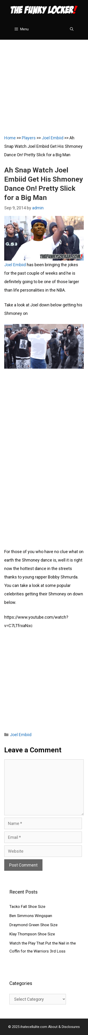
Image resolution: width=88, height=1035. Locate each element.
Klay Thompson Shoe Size (32, 934)
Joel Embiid (52, 137)
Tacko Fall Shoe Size (27, 906)
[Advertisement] (44, 84)
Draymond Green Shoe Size (33, 924)
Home (10, 137)
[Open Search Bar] (72, 29)
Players (29, 137)
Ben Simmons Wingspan (30, 915)
